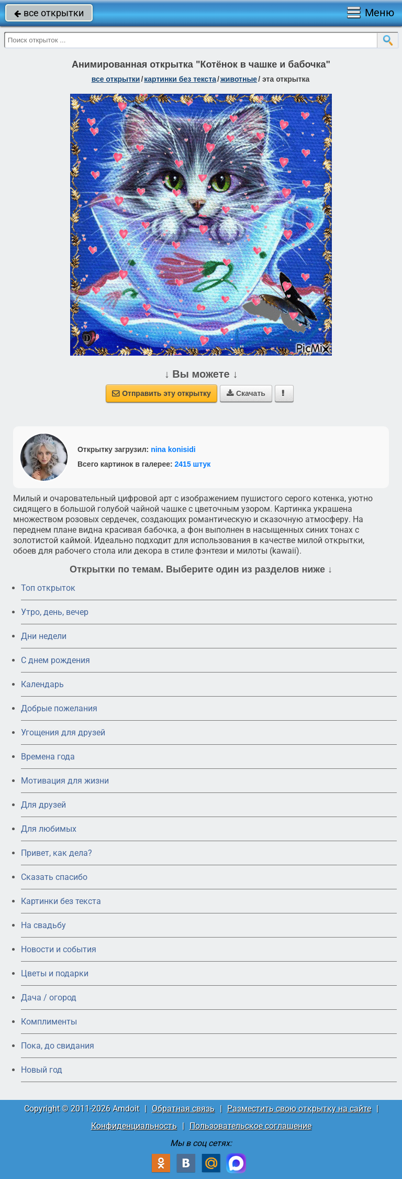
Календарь (42, 684)
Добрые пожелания (59, 708)
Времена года (48, 757)
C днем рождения (55, 660)
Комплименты (49, 1022)
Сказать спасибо (54, 877)
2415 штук (193, 464)
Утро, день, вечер (54, 612)
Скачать (246, 393)
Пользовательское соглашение (250, 1126)
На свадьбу (43, 925)
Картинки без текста (61, 901)
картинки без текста (180, 79)
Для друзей (43, 805)
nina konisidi (173, 449)
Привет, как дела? (56, 853)
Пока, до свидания (57, 1046)
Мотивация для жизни (65, 781)
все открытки (49, 12)
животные (238, 79)
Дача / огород (48, 997)
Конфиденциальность (134, 1126)
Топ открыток (48, 588)
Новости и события (58, 949)
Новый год (41, 1070)
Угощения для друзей (63, 732)
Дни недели (43, 636)
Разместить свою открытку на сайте (299, 1109)
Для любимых (48, 829)
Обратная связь (183, 1109)
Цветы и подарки (54, 973)
